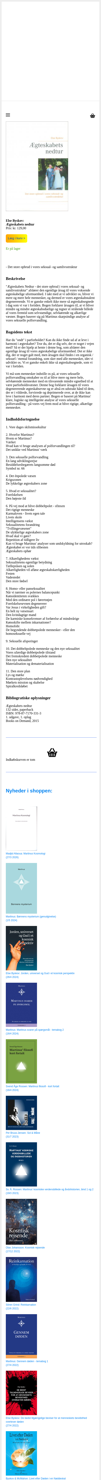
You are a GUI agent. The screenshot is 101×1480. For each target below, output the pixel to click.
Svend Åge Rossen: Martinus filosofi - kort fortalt (32, 988)
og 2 (91, 1091)
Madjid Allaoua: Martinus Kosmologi (25, 755)
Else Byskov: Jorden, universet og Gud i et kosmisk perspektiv (40, 875)
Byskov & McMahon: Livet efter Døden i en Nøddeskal (36, 1380)
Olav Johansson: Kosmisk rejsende (25, 1149)
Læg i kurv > (16, 140)
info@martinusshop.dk (44, 1456)
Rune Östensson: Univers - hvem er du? (28, 1436)
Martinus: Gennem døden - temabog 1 (27, 1263)
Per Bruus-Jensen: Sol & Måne (23, 1034)
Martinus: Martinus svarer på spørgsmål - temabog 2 (35, 931)
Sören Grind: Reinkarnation (21, 1206)
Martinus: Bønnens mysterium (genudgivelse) (31, 818)
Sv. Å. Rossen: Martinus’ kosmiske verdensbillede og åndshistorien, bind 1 (47, 1091)
